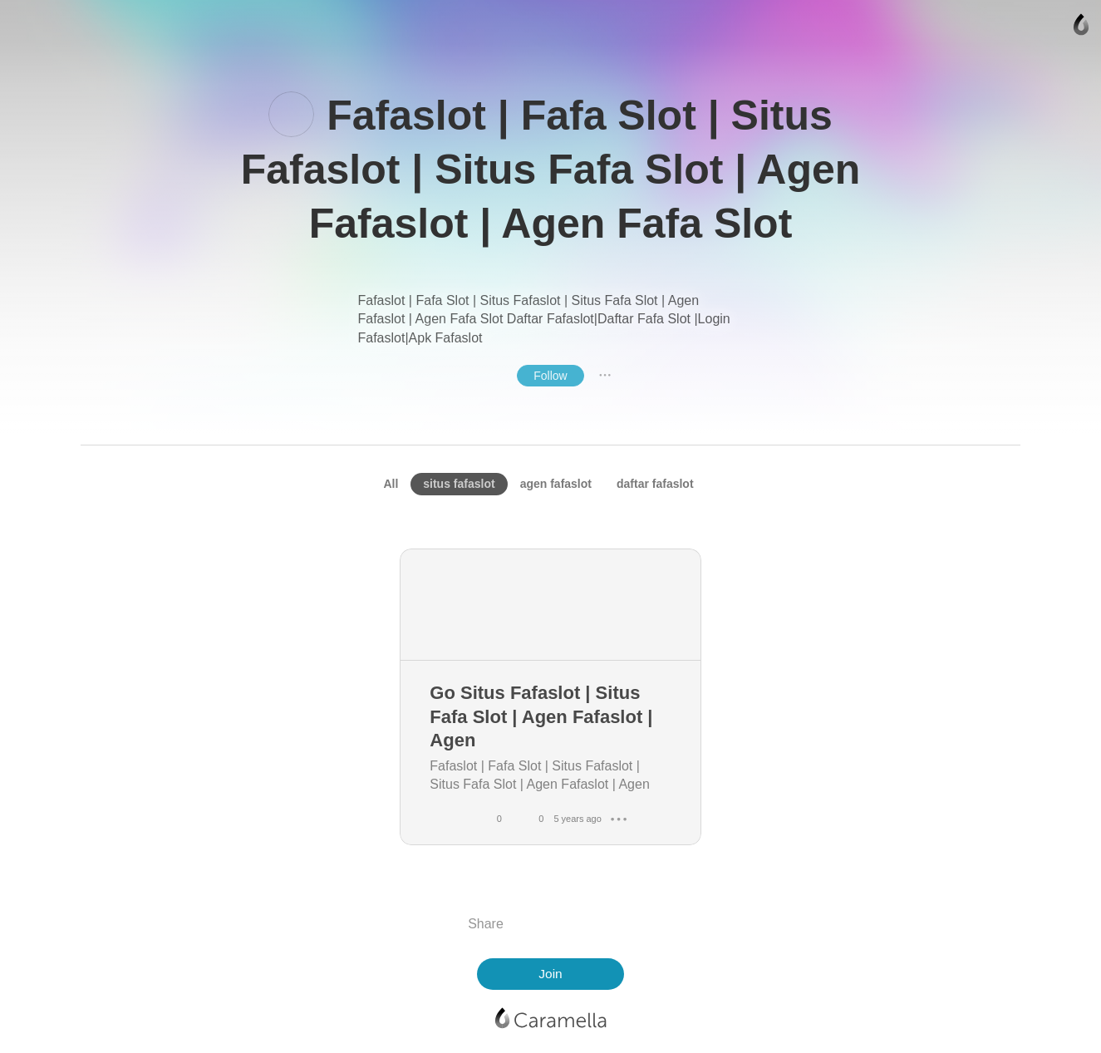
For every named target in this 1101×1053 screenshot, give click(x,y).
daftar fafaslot (655, 483)
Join (550, 974)
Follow (550, 375)
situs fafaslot (458, 483)
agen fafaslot (556, 483)
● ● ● (605, 375)
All (390, 483)
